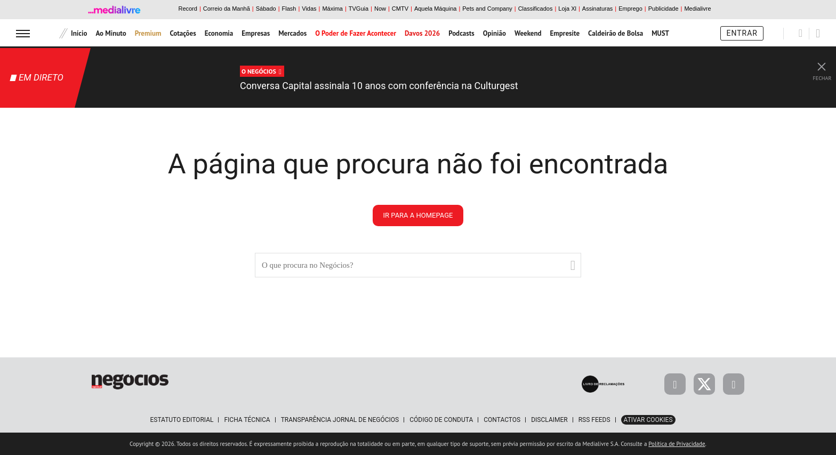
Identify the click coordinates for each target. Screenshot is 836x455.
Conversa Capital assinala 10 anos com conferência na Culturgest (403, 85)
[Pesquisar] (800, 33)
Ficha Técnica (247, 420)
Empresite (565, 33)
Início (79, 33)
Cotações (183, 33)
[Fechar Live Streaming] (821, 64)
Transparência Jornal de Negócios (340, 420)
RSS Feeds (594, 420)
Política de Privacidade (676, 444)
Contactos (502, 420)
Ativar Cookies (648, 420)
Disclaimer (549, 420)
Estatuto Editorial (181, 420)
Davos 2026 (422, 33)
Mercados (292, 33)
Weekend (528, 33)
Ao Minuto (110, 33)
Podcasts (461, 33)
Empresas (256, 33)
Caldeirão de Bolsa (615, 33)
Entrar (742, 33)
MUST (660, 33)
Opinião (494, 33)
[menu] (23, 33)
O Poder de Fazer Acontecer (355, 33)
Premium (148, 33)
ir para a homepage (418, 215)
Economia (219, 33)
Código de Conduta (441, 420)
